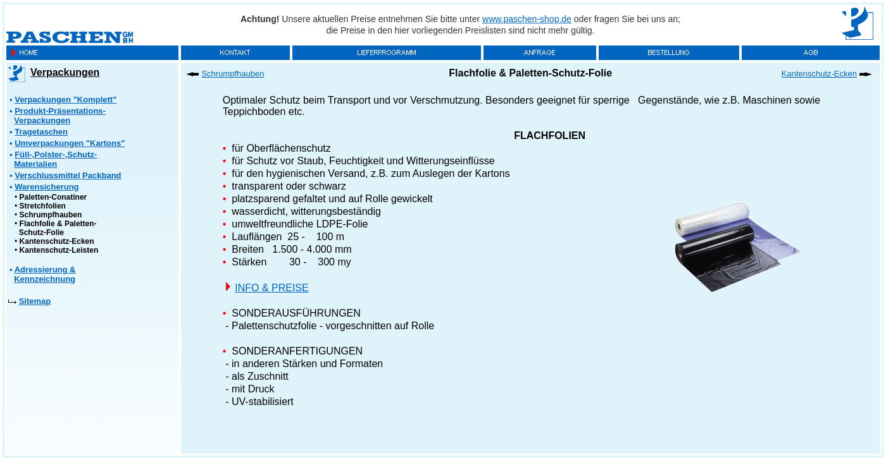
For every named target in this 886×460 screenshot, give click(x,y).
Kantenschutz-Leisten (59, 250)
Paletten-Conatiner (53, 197)
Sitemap (35, 301)
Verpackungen (64, 72)
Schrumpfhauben (51, 214)
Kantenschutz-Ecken (57, 241)
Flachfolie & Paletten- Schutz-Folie (56, 228)
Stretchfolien (43, 206)
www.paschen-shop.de (526, 19)
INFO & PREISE (271, 287)
